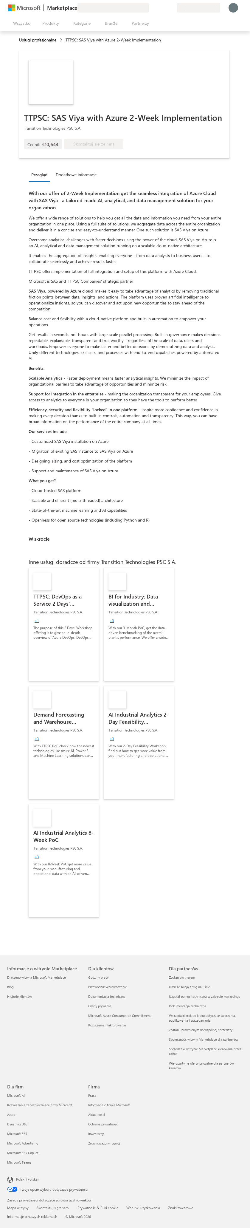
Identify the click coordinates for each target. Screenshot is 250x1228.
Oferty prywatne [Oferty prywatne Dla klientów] (99, 1006)
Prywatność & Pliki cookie (97, 1207)
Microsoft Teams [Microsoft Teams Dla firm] (19, 1162)
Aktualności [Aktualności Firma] (96, 1114)
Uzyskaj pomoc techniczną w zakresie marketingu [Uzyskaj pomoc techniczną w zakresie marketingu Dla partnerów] (204, 996)
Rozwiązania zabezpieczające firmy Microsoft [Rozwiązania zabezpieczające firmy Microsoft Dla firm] (39, 1105)
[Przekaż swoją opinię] (151, 8)
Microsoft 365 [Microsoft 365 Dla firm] (17, 1133)
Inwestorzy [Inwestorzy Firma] (96, 1133)
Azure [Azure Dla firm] (11, 1114)
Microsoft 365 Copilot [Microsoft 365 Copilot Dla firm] (22, 1152)
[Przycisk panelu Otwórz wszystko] (20, 23)
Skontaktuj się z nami (53, 1207)
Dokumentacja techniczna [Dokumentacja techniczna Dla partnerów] (187, 1006)
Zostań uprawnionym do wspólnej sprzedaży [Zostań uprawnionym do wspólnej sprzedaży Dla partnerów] (200, 1030)
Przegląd (39, 174)
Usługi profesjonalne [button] (37, 40)
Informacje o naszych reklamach (32, 1216)
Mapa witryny (18, 1207)
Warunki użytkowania (143, 1207)
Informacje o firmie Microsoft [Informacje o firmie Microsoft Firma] (109, 1105)
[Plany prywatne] (172, 8)
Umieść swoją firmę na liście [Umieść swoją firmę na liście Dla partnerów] (189, 987)
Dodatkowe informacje (76, 174)
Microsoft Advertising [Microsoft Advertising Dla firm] (22, 1143)
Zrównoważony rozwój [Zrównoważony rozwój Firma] (104, 1143)
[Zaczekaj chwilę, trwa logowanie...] (233, 8)
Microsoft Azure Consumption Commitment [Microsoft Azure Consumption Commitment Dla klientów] (119, 1015)
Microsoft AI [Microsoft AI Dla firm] (16, 1095)
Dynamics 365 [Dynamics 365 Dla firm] (17, 1124)
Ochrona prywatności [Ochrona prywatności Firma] (103, 1124)
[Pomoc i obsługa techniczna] (158, 8)
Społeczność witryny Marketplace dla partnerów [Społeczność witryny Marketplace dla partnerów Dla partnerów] (203, 1039)
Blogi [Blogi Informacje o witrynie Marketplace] (10, 987)
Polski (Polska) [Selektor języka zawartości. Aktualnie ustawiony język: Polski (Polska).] (27, 1179)
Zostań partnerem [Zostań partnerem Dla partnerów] (182, 977)
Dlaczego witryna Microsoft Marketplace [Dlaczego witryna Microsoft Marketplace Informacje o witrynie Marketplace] (36, 977)
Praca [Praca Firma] (92, 1095)
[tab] (41, 174)
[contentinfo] (61, 40)
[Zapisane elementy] (165, 8)
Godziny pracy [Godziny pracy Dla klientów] (98, 977)
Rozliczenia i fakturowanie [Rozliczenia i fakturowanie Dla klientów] (107, 1025)
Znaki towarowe (180, 1207)
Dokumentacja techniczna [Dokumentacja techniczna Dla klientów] (106, 996)
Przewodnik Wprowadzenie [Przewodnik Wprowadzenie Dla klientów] (107, 987)
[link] (64, 624)
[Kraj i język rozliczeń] (198, 8)
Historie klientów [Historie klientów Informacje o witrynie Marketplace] (19, 996)
